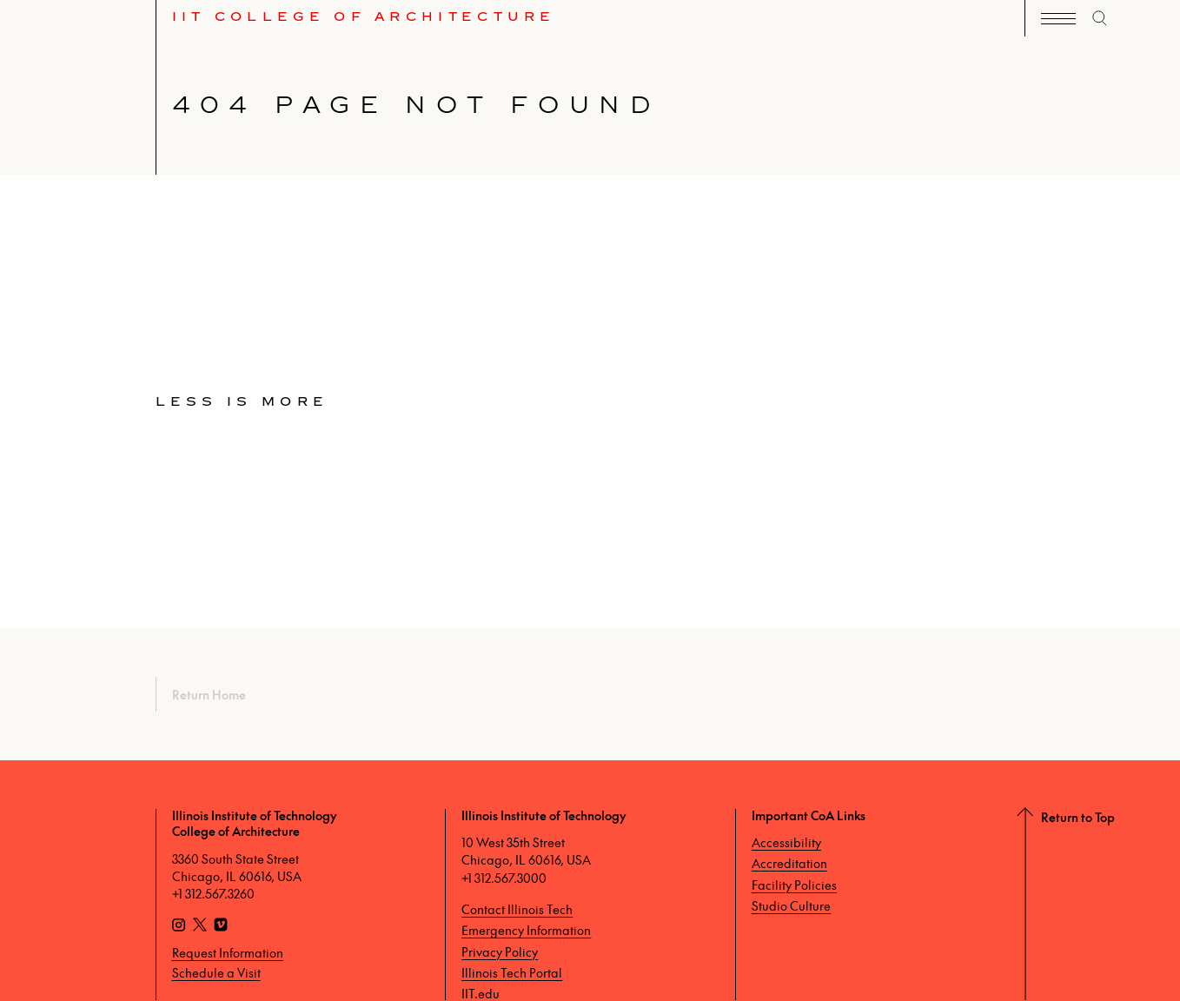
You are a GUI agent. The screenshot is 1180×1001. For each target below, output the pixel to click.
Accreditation (789, 863)
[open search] (1100, 18)
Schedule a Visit (216, 972)
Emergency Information (526, 929)
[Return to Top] (1102, 904)
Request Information (227, 952)
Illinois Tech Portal (511, 972)
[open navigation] (1058, 18)
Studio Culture (791, 905)
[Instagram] (179, 926)
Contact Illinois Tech (517, 909)
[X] (200, 926)
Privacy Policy (499, 951)
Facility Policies (794, 884)
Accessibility (786, 842)
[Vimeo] (221, 926)
